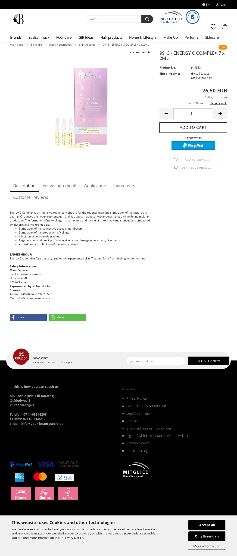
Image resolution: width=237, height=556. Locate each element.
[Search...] (147, 19)
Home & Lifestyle (142, 37)
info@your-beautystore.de (42, 423)
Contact (132, 421)
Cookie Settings (138, 451)
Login (221, 4)
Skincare (212, 37)
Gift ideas (86, 37)
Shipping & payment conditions (149, 428)
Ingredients (124, 185)
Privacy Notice (73, 538)
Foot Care (64, 37)
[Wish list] (213, 29)
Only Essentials (207, 536)
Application (95, 185)
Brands (16, 37)
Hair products (111, 37)
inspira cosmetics (141, 52)
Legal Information (139, 413)
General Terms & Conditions (147, 406)
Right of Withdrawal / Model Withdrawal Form (159, 435)
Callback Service (138, 443)
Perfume (191, 37)
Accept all (207, 525)
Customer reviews (30, 197)
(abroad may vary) (202, 77)
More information (207, 546)
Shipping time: (169, 74)
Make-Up (170, 37)
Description (24, 185)
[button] (225, 29)
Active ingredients (60, 185)
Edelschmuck (38, 37)
